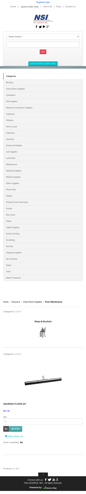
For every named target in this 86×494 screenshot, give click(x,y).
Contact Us (70, 6)
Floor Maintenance (53, 302)
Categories (11, 76)
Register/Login (43, 2)
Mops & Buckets (43, 321)
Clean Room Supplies (32, 302)
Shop (58, 6)
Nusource (16, 302)
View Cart (47, 6)
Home (13, 6)
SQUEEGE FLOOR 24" (14, 403)
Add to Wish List (14, 436)
